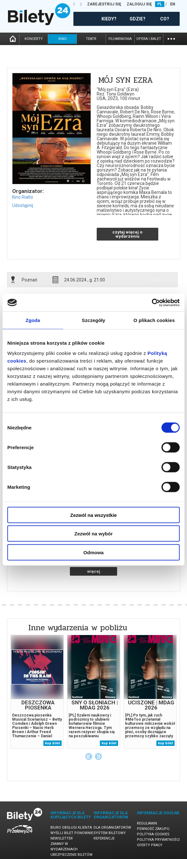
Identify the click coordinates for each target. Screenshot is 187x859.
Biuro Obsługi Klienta (71, 827)
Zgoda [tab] (33, 320)
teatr (91, 39)
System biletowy (109, 833)
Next (98, 756)
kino (62, 39)
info (158, 279)
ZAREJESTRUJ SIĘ (104, 4)
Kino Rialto (22, 197)
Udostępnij (22, 205)
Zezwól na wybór (93, 533)
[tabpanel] (37, 692)
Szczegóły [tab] (93, 320)
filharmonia (120, 39)
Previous (88, 756)
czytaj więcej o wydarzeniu (127, 234)
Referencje (104, 838)
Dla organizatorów (112, 827)
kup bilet (52, 743)
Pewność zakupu (153, 829)
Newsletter (61, 838)
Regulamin (147, 823)
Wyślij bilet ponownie (71, 833)
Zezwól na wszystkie (93, 515)
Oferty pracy (149, 845)
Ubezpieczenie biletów (71, 855)
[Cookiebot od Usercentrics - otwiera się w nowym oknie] (152, 302)
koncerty (34, 39)
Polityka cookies (153, 834)
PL (159, 4)
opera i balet (148, 39)
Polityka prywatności (158, 840)
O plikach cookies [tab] (154, 320)
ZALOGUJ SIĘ (139, 4)
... (171, 38)
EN (172, 4)
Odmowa (93, 552)
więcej (93, 571)
